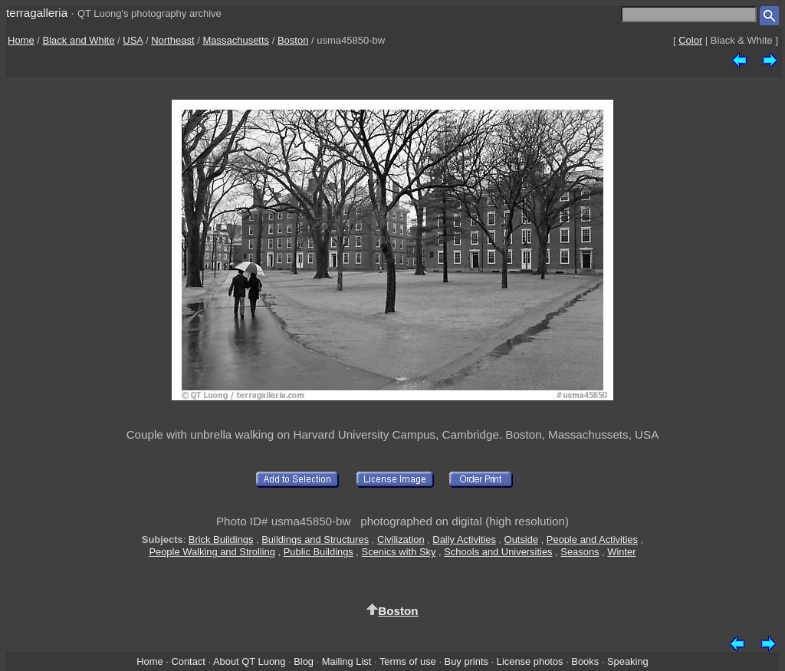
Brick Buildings (221, 539)
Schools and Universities (498, 552)
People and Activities (592, 539)
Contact (188, 661)
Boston (293, 40)
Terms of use (407, 661)
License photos (530, 661)
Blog (304, 661)
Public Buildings (318, 552)
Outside (521, 539)
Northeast (172, 40)
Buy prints (466, 661)
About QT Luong (249, 661)
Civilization (401, 539)
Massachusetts (235, 40)
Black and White (79, 40)
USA (133, 40)
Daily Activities (463, 539)
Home (21, 40)
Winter (621, 552)
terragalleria (36, 12)
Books (585, 661)
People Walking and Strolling (212, 552)
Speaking (628, 661)
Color (690, 40)
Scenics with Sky (399, 552)
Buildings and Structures (315, 539)
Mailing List (347, 661)
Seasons (579, 552)
